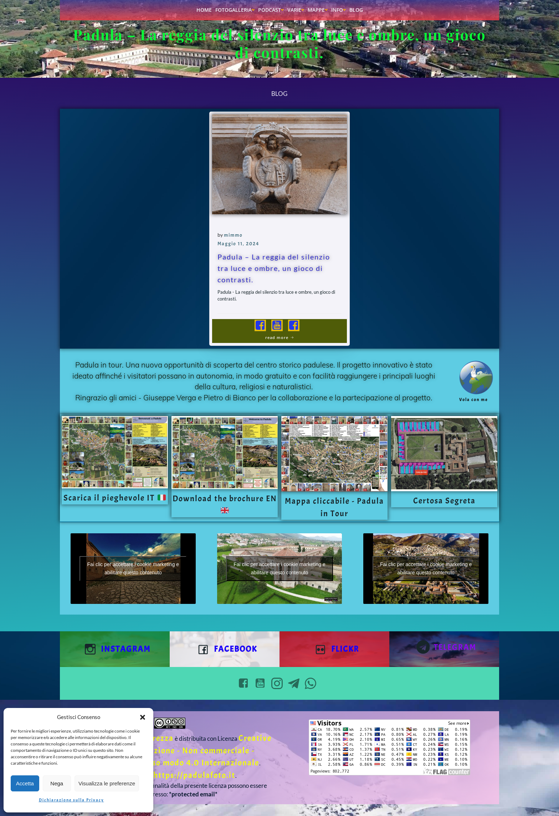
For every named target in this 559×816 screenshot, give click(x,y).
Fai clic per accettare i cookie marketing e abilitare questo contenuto (133, 568)
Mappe (318, 9)
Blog (356, 9)
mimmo (233, 235)
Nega (56, 783)
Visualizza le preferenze (106, 783)
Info (338, 9)
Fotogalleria (235, 9)
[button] (142, 717)
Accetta (25, 783)
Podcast (271, 9)
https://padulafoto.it (194, 775)
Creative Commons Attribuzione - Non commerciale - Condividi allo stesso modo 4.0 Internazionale (175, 750)
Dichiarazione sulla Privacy (71, 800)
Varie (295, 9)
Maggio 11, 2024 (238, 244)
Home (204, 9)
